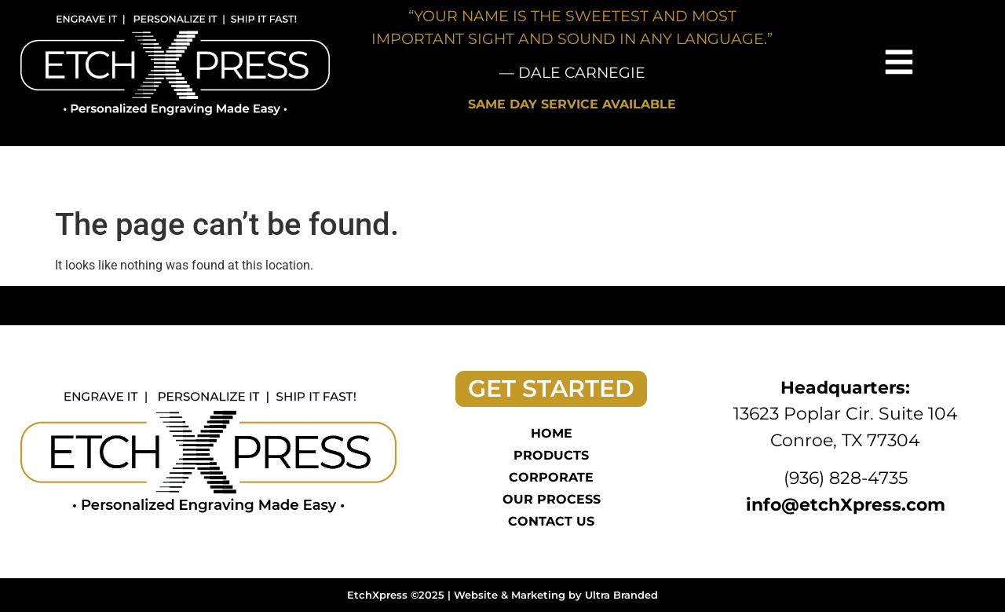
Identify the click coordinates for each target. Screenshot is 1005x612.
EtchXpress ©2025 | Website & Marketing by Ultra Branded (502, 594)
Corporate (551, 477)
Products (551, 455)
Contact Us (551, 521)
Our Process (551, 499)
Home (551, 433)
